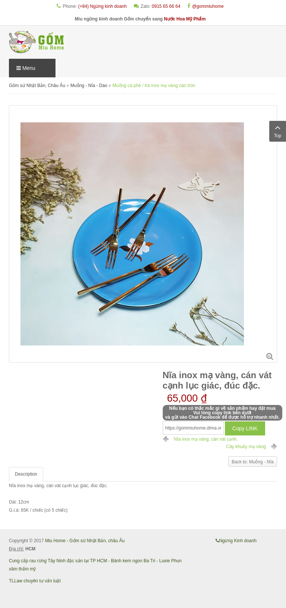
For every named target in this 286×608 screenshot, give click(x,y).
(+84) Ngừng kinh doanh (102, 6)
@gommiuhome (208, 6)
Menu (25, 68)
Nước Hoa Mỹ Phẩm (185, 19)
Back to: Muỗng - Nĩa (253, 461)
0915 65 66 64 (166, 6)
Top (277, 130)
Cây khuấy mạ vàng (246, 446)
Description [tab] (26, 474)
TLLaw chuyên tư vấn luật (35, 580)
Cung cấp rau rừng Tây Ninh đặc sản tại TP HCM (58, 560)
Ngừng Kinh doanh (236, 540)
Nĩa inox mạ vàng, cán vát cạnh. (206, 439)
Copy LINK (245, 428)
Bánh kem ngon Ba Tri (133, 560)
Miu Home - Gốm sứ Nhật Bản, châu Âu (85, 540)
